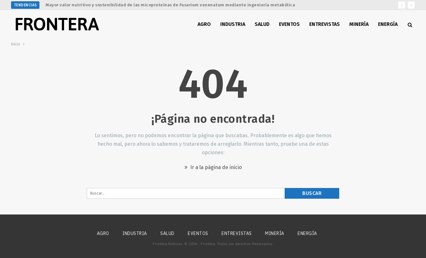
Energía (388, 24)
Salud (262, 24)
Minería (359, 24)
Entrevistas (324, 24)
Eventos (289, 24)
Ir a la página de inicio (213, 167)
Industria (232, 24)
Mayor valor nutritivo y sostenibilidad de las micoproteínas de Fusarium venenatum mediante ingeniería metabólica (170, 5)
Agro (204, 24)
